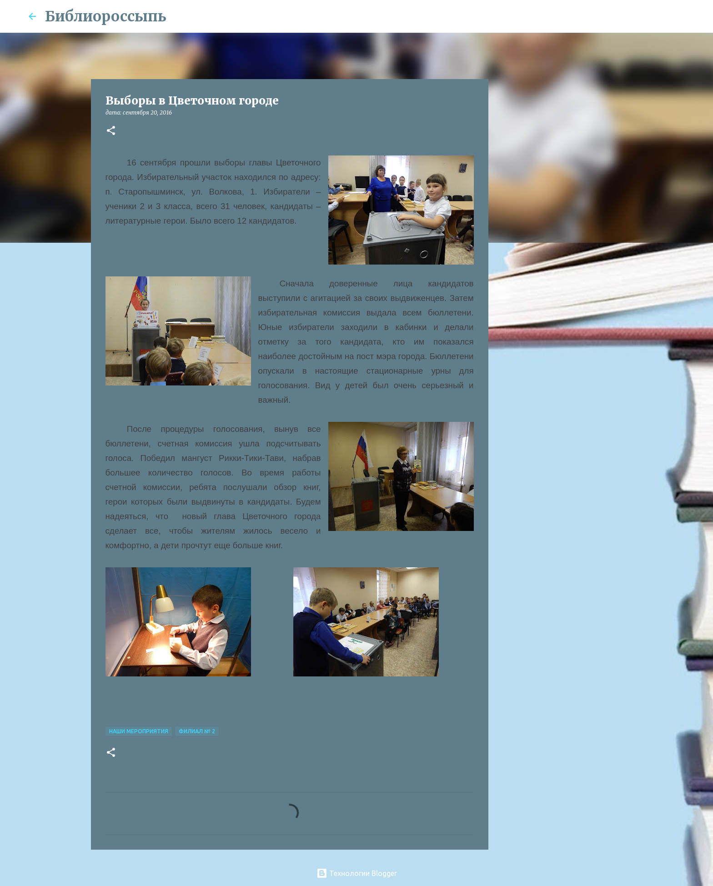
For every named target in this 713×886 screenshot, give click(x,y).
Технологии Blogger (356, 873)
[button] (110, 131)
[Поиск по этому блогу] (639, 16)
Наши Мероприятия (138, 731)
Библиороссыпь (105, 16)
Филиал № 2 (197, 731)
